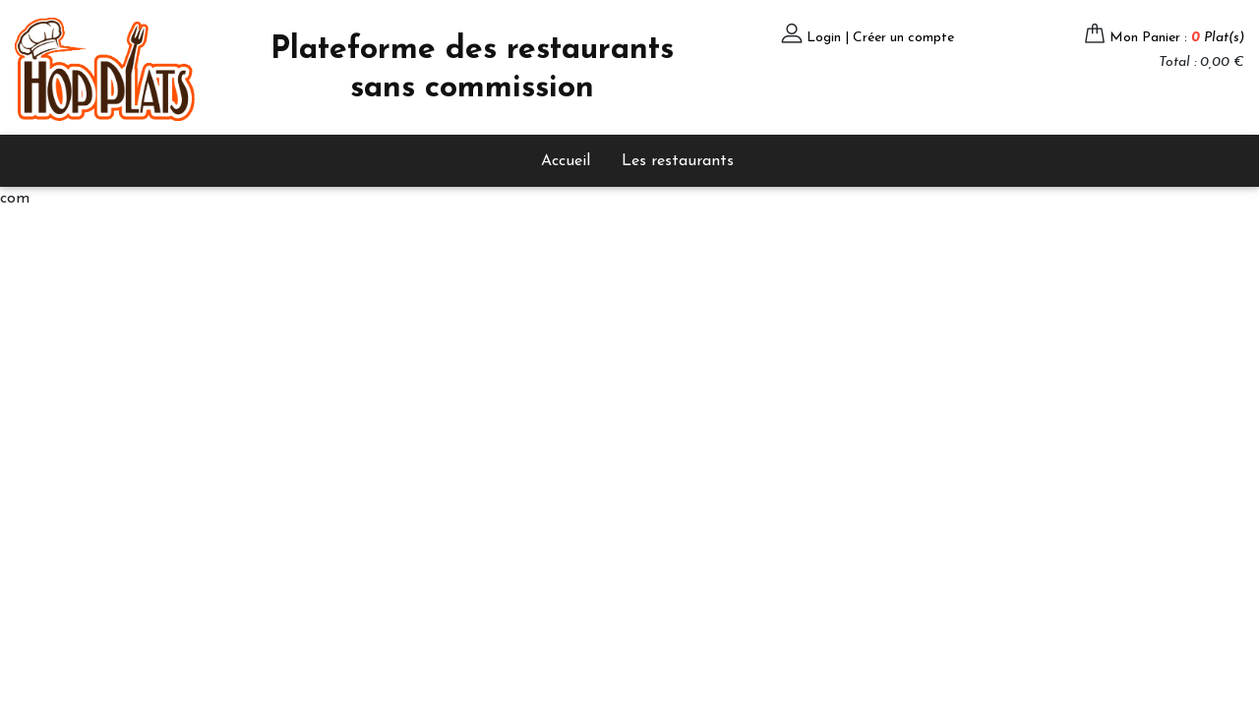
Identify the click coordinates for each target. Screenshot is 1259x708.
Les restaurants (678, 161)
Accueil (565, 161)
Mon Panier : (1176, 37)
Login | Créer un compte (880, 37)
